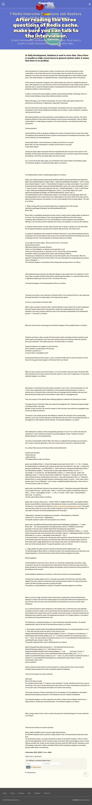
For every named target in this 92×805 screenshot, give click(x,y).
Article (46, 14)
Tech (29, 793)
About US (47, 793)
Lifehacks (37, 793)
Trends (12, 793)
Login (28, 767)
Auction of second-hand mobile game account (67, 506)
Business (21, 793)
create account (37, 767)
